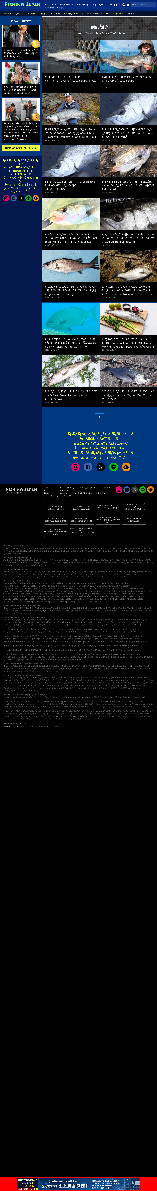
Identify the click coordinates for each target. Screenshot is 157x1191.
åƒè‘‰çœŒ (73, 548)
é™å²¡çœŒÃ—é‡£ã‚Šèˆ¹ (109, 591)
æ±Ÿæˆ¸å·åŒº (117, 563)
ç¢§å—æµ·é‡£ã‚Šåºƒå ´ (126, 704)
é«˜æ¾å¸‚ (6, 688)
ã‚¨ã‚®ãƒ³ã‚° (32, 14)
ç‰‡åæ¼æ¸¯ (94, 577)
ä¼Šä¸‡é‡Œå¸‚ (7, 683)
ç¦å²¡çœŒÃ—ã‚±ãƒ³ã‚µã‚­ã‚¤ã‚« (71, 654)
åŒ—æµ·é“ (7, 548)
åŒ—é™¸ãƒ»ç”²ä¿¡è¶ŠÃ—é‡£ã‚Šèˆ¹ (57, 583)
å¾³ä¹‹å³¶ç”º (135, 685)
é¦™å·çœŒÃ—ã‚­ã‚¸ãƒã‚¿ (48, 650)
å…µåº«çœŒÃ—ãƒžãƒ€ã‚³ (92, 639)
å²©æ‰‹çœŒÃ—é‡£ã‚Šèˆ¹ (12, 602)
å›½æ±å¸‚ (34, 691)
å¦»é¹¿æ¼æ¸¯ (75, 716)
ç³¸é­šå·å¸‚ (61, 688)
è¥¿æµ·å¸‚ (127, 685)
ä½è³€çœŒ (130, 611)
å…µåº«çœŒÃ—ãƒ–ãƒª (58, 639)
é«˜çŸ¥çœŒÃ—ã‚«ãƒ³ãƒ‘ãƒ (115, 650)
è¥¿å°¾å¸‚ (57, 685)
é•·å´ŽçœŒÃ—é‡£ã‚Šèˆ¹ (118, 599)
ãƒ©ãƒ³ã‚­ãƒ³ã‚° (65, 5)
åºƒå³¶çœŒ (44, 551)
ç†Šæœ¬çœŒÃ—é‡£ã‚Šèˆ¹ (63, 599)
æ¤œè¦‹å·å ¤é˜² (146, 707)
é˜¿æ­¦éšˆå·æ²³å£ (56, 711)
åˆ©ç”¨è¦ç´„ (77, 490)
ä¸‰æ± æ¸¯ (130, 701)
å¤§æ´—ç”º (84, 683)
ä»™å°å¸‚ (113, 685)
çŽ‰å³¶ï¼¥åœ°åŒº (147, 704)
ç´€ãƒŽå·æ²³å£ (64, 719)
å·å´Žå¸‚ (144, 688)
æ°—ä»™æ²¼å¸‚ (15, 688)
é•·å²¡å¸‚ (25, 565)
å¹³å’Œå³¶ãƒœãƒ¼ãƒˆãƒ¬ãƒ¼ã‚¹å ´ (56, 704)
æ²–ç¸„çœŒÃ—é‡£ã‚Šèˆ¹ (11, 596)
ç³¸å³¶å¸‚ (15, 563)
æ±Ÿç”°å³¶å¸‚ (83, 680)
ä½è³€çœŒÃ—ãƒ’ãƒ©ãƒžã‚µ (91, 654)
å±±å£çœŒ (60, 551)
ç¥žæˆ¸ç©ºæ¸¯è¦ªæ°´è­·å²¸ (96, 714)
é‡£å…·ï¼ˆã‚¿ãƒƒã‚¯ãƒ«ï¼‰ (115, 14)
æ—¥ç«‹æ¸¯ (73, 707)
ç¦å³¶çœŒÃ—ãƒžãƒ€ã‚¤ (122, 620)
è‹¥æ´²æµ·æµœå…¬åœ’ (10, 697)
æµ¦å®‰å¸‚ (150, 680)
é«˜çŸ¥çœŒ (88, 551)
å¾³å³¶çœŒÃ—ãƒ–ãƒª (104, 646)
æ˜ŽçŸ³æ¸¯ (26, 574)
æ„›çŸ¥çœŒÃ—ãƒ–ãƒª (134, 632)
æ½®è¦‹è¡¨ (60, 8)
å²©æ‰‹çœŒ (16, 548)
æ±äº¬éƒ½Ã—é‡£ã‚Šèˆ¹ (11, 594)
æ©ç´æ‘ (65, 685)
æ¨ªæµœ (76, 697)
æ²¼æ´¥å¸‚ (110, 560)
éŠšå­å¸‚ (37, 565)
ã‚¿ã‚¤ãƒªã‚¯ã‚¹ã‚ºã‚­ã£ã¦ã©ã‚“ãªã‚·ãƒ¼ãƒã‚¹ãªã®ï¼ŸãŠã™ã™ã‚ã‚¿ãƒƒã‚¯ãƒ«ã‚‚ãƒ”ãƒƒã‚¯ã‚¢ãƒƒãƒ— (70, 290)
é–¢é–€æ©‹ (126, 707)
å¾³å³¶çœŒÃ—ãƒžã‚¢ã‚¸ (119, 646)
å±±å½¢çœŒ (53, 666)
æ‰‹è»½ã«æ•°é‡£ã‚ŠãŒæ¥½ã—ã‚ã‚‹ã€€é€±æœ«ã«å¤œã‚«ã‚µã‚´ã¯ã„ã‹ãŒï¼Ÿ (20, 89)
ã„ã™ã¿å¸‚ (39, 560)
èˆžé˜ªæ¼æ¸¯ (67, 697)
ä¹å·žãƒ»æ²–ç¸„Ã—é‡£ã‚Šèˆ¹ (97, 583)
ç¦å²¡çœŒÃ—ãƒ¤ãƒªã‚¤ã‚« (51, 654)
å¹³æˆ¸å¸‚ (134, 678)
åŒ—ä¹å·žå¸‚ (7, 563)
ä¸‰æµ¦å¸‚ (30, 560)
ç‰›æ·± (94, 716)
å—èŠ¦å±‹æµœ (8, 704)
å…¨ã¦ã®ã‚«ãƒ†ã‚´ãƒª (80, 5)
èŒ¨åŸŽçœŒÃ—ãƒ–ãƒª (46, 622)
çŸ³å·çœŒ (111, 548)
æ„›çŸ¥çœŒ (128, 548)
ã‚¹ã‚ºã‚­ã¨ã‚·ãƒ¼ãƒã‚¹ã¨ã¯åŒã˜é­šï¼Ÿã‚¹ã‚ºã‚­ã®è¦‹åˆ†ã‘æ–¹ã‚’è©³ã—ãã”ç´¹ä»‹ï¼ (71, 395)
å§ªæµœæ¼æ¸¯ (106, 577)
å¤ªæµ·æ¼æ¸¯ (70, 577)
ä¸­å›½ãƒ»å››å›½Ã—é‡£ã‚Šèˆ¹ (78, 583)
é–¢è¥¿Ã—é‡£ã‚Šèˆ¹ (24, 583)
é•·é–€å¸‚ (142, 683)
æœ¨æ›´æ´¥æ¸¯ (145, 714)
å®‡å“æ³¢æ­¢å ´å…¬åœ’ (106, 716)
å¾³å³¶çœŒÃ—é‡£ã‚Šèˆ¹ (81, 599)
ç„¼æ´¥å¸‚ (37, 685)
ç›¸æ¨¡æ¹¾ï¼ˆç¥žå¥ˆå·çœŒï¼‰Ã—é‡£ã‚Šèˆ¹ (53, 586)
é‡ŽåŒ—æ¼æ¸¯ (39, 704)
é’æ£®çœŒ (16, 666)
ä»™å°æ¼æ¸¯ (81, 714)
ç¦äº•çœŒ (120, 548)
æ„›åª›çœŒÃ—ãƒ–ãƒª (81, 650)
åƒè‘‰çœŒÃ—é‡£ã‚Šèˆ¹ (92, 591)
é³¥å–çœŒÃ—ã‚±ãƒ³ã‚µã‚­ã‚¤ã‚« (33, 641)
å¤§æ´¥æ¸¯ (6, 701)
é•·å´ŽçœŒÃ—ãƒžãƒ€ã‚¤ (11, 657)
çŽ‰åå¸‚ (86, 688)
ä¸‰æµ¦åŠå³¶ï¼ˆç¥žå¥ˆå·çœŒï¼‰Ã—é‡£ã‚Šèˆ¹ (20, 586)
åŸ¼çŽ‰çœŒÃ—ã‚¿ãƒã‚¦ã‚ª (99, 622)
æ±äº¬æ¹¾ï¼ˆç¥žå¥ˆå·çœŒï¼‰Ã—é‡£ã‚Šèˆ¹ (113, 586)
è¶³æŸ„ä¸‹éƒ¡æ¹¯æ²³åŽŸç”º (102, 563)
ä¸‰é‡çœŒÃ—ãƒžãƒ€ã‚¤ (63, 636)
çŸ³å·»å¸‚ (140, 678)
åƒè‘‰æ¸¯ (27, 716)
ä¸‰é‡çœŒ (146, 548)
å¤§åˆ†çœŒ (148, 551)
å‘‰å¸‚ (21, 680)
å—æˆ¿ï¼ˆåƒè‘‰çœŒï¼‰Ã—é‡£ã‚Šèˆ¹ (89, 588)
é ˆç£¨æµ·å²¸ (55, 701)
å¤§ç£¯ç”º (135, 683)
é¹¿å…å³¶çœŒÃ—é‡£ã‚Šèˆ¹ (99, 599)
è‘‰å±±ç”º (143, 685)
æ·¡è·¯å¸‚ (119, 678)
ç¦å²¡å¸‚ (29, 563)
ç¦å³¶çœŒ (35, 548)
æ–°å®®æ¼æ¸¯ (8, 716)
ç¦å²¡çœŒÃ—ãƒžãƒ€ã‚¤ (34, 654)
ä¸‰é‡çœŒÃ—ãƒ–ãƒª (46, 636)
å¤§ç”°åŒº (126, 563)
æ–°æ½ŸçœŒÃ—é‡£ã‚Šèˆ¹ (118, 594)
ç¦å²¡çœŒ (121, 551)
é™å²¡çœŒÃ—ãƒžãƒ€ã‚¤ (86, 632)
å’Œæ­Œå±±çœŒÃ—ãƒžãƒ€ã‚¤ (111, 639)
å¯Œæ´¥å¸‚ (103, 560)
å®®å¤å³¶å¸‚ (17, 683)
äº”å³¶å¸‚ (70, 683)
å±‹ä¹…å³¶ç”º (46, 688)
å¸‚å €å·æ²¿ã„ (8, 577)
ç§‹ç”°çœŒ (34, 666)
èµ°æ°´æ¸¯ (34, 574)
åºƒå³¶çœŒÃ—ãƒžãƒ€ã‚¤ (139, 641)
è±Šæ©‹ (46, 716)
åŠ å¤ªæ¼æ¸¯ (128, 697)
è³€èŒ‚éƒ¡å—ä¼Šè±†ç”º (145, 563)
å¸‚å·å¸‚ (32, 688)
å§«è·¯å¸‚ (113, 678)
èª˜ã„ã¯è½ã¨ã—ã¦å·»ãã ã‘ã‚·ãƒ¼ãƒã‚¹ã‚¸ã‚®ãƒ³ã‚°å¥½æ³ (70, 80)
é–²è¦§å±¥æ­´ (50, 8)
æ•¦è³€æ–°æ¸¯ (110, 711)
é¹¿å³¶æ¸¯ (48, 697)
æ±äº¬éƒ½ (44, 548)
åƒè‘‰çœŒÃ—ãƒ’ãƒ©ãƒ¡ (11, 625)
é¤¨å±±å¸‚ (118, 560)
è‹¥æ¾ (137, 704)
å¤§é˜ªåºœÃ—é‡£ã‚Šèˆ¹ (136, 594)
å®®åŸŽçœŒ (26, 548)
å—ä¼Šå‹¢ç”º (28, 683)
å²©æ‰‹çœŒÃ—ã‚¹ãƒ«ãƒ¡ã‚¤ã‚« (13, 620)
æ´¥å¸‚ (111, 680)
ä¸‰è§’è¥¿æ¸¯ (123, 714)
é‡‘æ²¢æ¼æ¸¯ (57, 572)
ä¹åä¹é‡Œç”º (93, 678)
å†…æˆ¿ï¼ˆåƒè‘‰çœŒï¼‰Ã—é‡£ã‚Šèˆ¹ (16, 591)
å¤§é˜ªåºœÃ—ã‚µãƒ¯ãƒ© (28, 639)
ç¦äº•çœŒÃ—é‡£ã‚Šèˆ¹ (48, 594)
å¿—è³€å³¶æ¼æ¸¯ (39, 719)
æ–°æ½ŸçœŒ (92, 548)
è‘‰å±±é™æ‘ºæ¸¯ (49, 577)
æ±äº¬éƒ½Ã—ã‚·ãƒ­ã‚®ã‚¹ (78, 625)
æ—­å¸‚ (52, 563)
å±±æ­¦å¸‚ (5, 565)
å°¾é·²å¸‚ (100, 688)
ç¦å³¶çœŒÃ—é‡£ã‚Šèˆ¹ (29, 602)
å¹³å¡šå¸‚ (31, 565)
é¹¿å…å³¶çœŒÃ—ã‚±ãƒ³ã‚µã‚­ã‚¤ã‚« (14, 660)
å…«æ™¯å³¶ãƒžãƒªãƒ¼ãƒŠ (32, 707)
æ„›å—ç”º (110, 683)
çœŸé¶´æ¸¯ (101, 572)
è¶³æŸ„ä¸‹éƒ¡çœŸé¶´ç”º (129, 560)
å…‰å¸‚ (86, 685)
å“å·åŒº (89, 563)
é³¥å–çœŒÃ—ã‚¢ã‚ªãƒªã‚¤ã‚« (54, 641)
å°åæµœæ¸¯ (108, 697)
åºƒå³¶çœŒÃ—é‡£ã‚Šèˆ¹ (100, 594)
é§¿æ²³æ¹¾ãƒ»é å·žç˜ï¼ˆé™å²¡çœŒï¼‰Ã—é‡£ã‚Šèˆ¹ (22, 588)
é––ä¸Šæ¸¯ (46, 701)
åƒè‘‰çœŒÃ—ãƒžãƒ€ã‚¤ (137, 622)
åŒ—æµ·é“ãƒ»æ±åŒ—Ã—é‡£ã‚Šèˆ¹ (121, 583)
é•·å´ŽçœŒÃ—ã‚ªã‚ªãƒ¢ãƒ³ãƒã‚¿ (47, 657)
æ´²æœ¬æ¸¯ (19, 716)
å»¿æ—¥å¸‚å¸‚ (25, 688)
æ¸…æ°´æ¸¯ (99, 701)
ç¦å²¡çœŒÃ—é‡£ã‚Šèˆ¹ (127, 591)
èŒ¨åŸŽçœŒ (82, 548)
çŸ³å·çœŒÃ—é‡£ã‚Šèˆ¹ (98, 602)
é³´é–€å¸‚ (44, 678)
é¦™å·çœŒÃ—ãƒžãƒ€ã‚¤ (11, 650)
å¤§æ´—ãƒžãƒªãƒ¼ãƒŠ (86, 704)
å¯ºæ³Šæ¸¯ (78, 574)
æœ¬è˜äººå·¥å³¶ (93, 719)
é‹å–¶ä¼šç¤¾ (65, 496)
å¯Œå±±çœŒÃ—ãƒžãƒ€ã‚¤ (85, 629)
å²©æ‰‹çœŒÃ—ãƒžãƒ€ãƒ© (33, 620)
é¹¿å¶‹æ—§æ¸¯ (47, 572)
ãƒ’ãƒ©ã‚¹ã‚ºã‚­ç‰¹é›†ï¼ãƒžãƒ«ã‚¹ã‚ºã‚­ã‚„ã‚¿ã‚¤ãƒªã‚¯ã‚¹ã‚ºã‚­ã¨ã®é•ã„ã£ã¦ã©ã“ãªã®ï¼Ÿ (127, 133)
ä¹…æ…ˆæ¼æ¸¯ (68, 572)
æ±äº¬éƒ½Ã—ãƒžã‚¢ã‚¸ (44, 625)
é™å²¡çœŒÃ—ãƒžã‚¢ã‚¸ (118, 632)
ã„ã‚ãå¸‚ (14, 685)
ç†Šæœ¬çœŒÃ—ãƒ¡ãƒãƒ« (103, 657)
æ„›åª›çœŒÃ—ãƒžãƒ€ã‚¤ (65, 650)
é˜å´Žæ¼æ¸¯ (24, 572)
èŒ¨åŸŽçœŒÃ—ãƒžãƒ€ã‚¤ (29, 622)
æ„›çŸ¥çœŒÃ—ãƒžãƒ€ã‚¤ (11, 636)
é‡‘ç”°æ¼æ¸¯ (100, 574)
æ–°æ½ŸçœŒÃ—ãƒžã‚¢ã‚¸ (46, 629)
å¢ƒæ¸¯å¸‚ (44, 565)
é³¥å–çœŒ (70, 551)
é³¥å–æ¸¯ (149, 711)
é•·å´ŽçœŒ (129, 551)
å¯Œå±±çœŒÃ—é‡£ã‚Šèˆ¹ (135, 599)
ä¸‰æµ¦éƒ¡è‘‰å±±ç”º (15, 565)
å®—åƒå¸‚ (15, 560)
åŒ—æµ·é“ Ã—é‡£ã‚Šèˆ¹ (100, 596)
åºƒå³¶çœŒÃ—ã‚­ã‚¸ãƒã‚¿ (25, 646)
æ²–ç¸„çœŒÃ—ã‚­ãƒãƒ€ (73, 660)
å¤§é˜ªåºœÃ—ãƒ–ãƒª (43, 639)
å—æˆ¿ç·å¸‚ (85, 560)
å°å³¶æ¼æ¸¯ (134, 714)
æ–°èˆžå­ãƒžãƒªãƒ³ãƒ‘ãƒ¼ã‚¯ (85, 701)
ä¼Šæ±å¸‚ (140, 560)
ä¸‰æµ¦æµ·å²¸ (138, 701)
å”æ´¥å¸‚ (143, 680)
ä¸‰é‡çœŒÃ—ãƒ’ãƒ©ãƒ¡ (81, 636)
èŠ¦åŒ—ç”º (118, 683)
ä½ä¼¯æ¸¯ (28, 714)
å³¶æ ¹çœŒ (79, 551)
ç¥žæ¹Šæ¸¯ (6, 572)
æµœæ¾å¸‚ (37, 678)
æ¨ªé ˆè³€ (118, 711)
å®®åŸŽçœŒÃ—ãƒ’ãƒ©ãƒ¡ (67, 620)
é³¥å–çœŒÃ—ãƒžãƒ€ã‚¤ (73, 641)
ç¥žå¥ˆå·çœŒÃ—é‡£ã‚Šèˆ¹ (73, 591)
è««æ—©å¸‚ (6, 691)
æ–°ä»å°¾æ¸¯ (20, 719)
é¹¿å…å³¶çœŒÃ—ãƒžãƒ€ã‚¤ (143, 657)
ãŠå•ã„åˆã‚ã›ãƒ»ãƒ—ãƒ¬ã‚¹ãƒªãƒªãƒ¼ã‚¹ (89, 493)
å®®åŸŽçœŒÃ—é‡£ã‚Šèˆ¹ (46, 596)
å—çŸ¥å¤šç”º (55, 683)
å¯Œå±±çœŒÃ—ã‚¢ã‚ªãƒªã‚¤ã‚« (66, 629)
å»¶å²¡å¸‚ (5, 680)
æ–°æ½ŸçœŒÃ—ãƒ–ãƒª (29, 629)
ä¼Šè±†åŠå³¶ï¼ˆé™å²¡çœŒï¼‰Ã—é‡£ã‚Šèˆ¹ (58, 588)
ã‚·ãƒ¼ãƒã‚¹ (20, 14)
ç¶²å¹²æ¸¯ (150, 716)
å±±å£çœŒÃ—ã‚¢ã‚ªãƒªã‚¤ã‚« (67, 646)
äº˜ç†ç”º (149, 683)
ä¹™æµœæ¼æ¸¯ (88, 574)
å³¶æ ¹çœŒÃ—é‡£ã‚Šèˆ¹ (46, 602)
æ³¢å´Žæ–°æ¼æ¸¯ (101, 704)
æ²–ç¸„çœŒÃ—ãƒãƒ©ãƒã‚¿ (55, 660)
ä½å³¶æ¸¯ (18, 574)
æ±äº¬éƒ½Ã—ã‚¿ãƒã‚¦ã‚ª (60, 625)
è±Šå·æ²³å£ (135, 707)
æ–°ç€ (55, 5)
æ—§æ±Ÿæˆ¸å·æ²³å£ (68, 701)
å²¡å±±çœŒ (52, 551)
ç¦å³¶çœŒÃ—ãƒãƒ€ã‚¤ (11, 622)
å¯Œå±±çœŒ (102, 548)
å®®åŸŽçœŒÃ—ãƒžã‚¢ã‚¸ (84, 620)
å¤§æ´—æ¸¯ (60, 577)
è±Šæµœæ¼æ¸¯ (85, 697)
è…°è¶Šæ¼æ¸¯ (111, 572)
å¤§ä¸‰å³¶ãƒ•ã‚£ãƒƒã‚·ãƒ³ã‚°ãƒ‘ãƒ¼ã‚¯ (127, 716)
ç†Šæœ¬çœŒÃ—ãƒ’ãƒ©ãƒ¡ (85, 657)
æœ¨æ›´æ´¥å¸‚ (105, 678)
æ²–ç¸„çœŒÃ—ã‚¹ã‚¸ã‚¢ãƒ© (36, 660)
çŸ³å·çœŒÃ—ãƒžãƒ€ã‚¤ (11, 632)
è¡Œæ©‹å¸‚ (99, 685)
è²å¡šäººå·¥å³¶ (97, 697)
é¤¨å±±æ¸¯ (143, 716)
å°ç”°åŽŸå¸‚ (75, 560)
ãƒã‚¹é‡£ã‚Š (55, 14)
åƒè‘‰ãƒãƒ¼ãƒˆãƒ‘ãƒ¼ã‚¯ (104, 707)
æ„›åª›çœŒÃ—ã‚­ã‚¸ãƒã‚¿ (96, 650)
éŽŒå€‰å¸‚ (58, 563)
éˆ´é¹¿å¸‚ (50, 685)
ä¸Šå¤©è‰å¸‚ (101, 683)
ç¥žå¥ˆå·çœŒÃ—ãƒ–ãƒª (133, 625)
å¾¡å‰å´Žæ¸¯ (68, 711)
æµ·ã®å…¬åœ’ (43, 711)
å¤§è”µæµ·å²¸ (112, 704)
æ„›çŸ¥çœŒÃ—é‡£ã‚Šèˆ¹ (83, 594)
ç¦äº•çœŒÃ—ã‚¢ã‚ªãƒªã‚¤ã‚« (68, 632)
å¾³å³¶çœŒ (105, 551)
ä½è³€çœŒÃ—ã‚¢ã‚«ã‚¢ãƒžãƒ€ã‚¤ (131, 654)
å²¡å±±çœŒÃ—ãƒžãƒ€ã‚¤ (106, 641)
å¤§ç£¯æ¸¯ (72, 714)
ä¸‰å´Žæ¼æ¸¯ (64, 716)
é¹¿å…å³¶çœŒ (8, 554)
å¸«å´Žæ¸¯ (17, 711)
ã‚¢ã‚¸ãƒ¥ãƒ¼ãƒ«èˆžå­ (28, 701)
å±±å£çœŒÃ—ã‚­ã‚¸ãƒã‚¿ (87, 646)
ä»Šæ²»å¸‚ (77, 683)
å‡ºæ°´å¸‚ (131, 688)
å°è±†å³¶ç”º (52, 680)
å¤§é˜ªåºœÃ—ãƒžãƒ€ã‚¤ (11, 639)
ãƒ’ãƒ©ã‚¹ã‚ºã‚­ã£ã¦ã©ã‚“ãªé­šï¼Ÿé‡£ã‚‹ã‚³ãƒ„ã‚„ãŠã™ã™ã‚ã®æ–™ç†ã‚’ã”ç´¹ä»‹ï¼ (128, 395)
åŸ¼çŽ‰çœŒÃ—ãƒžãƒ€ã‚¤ (119, 622)
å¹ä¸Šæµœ (54, 716)
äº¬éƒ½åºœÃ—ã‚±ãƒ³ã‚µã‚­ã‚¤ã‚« (100, 636)
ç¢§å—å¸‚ (120, 685)
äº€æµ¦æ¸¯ (29, 719)
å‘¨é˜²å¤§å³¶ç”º (21, 678)
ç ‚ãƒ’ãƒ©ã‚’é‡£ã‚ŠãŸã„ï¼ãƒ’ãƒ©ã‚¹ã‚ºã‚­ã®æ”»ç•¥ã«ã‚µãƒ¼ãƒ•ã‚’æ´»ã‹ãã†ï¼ (70, 185)
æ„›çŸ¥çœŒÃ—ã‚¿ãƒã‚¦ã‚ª (29, 636)
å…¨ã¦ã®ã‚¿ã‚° (97, 5)
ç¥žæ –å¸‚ (133, 563)
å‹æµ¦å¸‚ (67, 560)
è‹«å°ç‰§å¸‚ (76, 688)
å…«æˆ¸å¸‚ (92, 685)
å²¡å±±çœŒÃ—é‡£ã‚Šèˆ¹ (11, 599)
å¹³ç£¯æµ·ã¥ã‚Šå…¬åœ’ (29, 711)
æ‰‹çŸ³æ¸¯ (148, 572)
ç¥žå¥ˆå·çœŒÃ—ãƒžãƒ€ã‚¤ (115, 625)
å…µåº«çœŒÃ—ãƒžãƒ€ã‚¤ (75, 639)
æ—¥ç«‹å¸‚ (60, 560)
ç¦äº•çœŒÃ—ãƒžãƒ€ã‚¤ (49, 632)
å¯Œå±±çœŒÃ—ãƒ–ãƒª (102, 629)
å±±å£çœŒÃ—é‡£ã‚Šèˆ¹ (118, 596)
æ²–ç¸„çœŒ (18, 554)
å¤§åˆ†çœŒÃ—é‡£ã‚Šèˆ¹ (81, 602)
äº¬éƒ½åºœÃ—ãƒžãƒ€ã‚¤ (134, 636)
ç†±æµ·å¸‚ (81, 563)
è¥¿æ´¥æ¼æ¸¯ (125, 577)
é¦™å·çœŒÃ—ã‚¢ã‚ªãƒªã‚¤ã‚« (29, 650)
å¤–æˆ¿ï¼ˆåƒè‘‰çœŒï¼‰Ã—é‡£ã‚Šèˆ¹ (83, 586)
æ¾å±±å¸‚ (98, 680)
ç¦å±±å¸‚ (117, 680)
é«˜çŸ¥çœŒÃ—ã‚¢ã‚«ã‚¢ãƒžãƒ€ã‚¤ (14, 654)
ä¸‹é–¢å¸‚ (74, 678)
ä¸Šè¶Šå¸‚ (138, 688)
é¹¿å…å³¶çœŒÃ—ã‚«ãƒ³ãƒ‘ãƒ (123, 657)
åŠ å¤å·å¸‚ (107, 688)
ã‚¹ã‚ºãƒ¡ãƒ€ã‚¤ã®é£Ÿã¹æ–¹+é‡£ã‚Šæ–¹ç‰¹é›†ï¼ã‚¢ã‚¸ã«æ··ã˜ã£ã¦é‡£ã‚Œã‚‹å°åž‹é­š (128, 185)
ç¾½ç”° (66, 707)
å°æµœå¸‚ (22, 563)
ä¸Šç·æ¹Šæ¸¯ (131, 572)
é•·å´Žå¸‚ (29, 678)
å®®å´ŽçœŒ (34, 671)
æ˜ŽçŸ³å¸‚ (148, 560)
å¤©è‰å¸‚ (127, 683)
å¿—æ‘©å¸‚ (38, 680)
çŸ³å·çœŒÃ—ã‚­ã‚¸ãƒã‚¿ (133, 629)
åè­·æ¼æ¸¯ (8, 711)
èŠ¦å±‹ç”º (80, 685)
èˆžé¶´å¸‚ (106, 685)
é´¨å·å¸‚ (53, 560)
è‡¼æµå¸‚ (29, 685)
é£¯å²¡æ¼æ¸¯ (93, 572)
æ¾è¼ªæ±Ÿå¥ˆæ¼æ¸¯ (58, 574)
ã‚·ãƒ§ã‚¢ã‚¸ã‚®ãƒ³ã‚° (71, 14)
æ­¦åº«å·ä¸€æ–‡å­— (61, 714)
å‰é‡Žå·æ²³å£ (111, 714)
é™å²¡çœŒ (137, 548)
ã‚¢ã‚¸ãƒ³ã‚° (43, 14)
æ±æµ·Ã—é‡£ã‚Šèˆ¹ (38, 583)
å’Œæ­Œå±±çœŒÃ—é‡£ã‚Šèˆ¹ (29, 594)
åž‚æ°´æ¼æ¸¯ (79, 711)
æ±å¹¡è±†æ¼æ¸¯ (9, 714)
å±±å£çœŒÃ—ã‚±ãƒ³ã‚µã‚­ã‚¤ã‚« (45, 646)
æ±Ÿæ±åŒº (73, 563)
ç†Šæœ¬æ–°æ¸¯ (85, 716)
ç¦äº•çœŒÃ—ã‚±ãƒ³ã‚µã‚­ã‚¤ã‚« (30, 632)
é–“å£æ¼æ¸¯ (35, 572)
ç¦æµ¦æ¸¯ (70, 574)
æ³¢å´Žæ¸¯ (116, 577)
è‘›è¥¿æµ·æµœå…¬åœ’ (141, 697)
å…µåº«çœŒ (15, 551)
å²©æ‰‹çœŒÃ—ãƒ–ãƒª (50, 620)
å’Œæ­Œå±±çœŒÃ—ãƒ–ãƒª (130, 639)
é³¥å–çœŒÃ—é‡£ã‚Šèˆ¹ (82, 596)
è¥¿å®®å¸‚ (124, 688)
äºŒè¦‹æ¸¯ (29, 704)
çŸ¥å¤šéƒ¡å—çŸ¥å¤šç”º (41, 563)
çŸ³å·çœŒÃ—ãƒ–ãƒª (118, 629)
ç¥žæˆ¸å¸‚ (146, 678)
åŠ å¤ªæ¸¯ (140, 572)
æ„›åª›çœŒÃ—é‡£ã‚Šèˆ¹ (28, 599)
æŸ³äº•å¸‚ (93, 688)
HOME (47, 5)
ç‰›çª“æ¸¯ (126, 711)
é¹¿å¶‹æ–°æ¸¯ (121, 572)
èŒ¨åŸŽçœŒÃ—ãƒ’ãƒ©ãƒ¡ (62, 622)
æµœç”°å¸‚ (92, 683)
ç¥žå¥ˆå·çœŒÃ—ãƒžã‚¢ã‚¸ (96, 625)
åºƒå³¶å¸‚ (65, 563)
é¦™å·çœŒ (96, 551)
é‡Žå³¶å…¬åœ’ (16, 701)
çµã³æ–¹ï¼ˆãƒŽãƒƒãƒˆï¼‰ (92, 14)
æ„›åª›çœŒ (113, 551)
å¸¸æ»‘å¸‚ (75, 680)
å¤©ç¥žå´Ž (117, 707)
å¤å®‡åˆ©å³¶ (52, 719)
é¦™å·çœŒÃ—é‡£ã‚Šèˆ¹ (63, 602)
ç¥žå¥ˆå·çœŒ (53, 548)
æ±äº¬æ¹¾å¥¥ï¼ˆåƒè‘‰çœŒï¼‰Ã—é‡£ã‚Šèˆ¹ (47, 591)
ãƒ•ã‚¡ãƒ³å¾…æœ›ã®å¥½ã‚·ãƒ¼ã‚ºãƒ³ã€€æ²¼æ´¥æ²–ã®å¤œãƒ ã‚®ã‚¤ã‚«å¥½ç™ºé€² (21, 53)
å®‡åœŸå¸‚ (14, 691)
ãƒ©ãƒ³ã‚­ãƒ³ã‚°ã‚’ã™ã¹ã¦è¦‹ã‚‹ (21, 148)
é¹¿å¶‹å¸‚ (47, 560)
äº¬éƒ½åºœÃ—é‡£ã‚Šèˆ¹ (28, 596)
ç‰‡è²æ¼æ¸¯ (19, 704)
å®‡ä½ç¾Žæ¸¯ (43, 574)
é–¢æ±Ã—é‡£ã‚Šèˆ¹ (10, 583)
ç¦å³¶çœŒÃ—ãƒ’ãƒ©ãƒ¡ (139, 620)
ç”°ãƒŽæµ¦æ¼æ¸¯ (48, 714)
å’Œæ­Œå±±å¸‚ (94, 560)
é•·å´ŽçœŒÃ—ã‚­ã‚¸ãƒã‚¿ (27, 657)
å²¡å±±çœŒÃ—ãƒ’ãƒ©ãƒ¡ (122, 641)
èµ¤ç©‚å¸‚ (68, 688)
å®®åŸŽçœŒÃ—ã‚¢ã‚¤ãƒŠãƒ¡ (103, 620)
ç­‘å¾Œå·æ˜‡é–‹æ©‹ (137, 711)
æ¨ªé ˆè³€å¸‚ (7, 560)
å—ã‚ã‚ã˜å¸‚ (24, 691)
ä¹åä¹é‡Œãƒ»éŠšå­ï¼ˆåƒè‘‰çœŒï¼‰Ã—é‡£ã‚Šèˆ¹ (123, 588)
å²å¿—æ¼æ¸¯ (8, 574)
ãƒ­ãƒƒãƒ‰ (131, 14)
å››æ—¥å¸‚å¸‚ (68, 680)
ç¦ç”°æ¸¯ (39, 701)
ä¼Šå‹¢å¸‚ (37, 683)
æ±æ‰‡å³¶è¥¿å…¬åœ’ (118, 701)
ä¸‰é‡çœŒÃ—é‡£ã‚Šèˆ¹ (64, 596)
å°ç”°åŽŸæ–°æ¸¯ (81, 572)
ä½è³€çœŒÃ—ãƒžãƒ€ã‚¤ (110, 654)
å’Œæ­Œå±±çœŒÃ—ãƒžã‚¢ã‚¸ (12, 641)
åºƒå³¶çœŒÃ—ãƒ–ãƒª (10, 646)
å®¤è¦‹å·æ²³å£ (91, 711)
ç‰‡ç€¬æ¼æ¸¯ (8, 719)
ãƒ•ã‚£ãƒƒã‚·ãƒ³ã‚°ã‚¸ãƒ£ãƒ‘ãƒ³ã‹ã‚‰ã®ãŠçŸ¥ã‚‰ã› (92, 488)
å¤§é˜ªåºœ (7, 551)
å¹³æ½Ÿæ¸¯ (17, 577)
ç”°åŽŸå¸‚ (6, 685)
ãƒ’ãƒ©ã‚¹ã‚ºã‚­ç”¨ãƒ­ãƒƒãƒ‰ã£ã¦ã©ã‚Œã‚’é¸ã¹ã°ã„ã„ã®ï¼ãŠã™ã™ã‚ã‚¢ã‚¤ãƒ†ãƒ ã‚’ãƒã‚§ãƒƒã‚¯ (128, 238)
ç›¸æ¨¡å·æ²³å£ (73, 704)
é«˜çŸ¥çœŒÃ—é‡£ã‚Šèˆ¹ (45, 599)
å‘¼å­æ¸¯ (6, 707)
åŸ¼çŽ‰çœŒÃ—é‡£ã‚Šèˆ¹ (137, 596)
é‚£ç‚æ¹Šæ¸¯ (38, 577)
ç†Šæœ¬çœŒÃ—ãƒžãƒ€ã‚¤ (67, 657)
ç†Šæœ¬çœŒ (138, 551)
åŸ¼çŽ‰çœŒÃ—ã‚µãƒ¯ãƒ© (81, 622)
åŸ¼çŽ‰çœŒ (63, 548)
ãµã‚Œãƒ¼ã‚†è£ (57, 707)
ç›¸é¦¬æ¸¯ (106, 701)
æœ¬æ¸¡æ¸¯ (101, 711)
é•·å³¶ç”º (106, 680)
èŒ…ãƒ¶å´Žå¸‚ (45, 683)
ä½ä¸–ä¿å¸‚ (134, 680)
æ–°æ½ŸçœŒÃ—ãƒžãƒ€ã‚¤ (12, 629)
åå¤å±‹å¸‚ (29, 680)
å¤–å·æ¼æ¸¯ (27, 577)
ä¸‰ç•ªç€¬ (40, 697)
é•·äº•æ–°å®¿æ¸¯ (126, 574)
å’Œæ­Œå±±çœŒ (25, 551)
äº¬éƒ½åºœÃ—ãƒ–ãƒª (118, 636)
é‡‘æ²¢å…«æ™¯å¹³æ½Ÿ (112, 574)
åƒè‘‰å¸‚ (44, 685)
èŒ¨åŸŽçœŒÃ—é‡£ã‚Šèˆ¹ (144, 591)
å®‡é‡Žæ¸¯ (119, 697)
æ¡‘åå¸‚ (38, 688)
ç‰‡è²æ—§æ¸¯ (138, 574)
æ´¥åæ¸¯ (37, 714)
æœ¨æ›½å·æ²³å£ (16, 707)
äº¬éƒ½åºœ (35, 551)
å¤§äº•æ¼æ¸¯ (81, 577)
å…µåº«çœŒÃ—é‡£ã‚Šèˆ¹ (65, 594)
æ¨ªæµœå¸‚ (23, 560)
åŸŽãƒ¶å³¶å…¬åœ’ (37, 716)
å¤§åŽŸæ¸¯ (14, 572)
